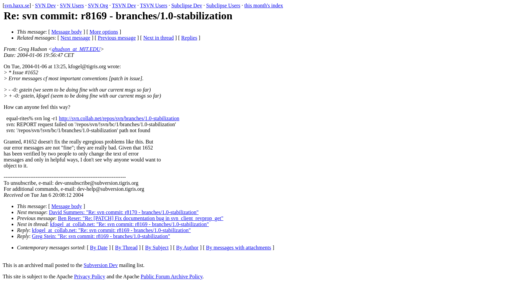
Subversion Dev (101, 265)
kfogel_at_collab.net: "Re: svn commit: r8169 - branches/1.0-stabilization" (129, 224)
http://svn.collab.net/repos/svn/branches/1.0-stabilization (119, 118)
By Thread (126, 247)
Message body (67, 32)
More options (103, 32)
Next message (75, 38)
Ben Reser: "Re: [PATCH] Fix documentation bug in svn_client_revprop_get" (140, 218)
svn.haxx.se (16, 5)
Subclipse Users (223, 5)
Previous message (117, 38)
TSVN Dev (124, 5)
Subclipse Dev (186, 5)
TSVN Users (153, 5)
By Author (187, 247)
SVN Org (98, 5)
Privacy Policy (89, 276)
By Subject (157, 247)
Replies (189, 38)
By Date (99, 247)
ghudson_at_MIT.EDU (76, 49)
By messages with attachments (238, 247)
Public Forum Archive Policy (171, 276)
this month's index (263, 5)
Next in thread (158, 38)
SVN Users (72, 5)
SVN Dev (45, 5)
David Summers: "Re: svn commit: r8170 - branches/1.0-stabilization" (123, 212)
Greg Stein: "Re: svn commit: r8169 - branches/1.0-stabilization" (101, 236)
